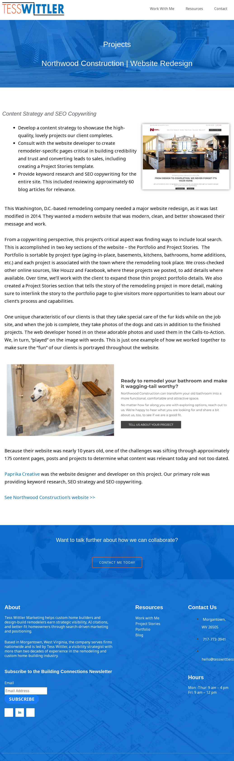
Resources (195, 8)
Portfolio (142, 629)
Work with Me (147, 618)
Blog (139, 635)
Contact (221, 8)
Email (9, 682)
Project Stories (147, 623)
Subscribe (21, 699)
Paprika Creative (22, 474)
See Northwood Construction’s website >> (50, 497)
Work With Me (163, 8)
